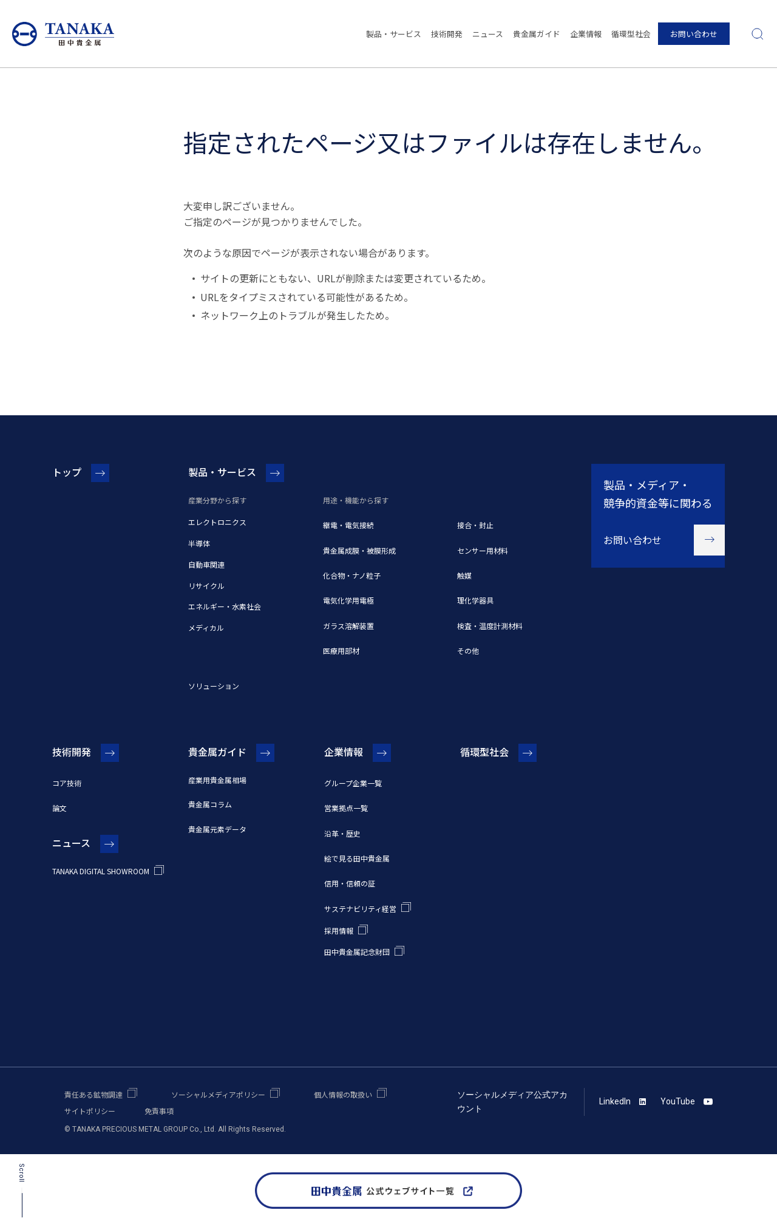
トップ (66, 471)
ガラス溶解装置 (348, 625)
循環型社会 (631, 33)
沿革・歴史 (342, 833)
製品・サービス (393, 33)
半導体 (199, 543)
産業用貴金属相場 (217, 780)
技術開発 (447, 33)
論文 (59, 808)
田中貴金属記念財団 (357, 952)
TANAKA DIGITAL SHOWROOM (100, 871)
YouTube (686, 1101)
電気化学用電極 (348, 600)
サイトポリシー (89, 1111)
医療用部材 (341, 650)
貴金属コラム (210, 804)
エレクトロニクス (217, 522)
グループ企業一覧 (353, 783)
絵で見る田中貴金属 (357, 858)
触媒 (464, 575)
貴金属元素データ (217, 829)
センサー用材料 (482, 550)
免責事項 (159, 1111)
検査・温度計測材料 (490, 625)
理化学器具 (475, 600)
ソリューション (213, 686)
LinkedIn (622, 1101)
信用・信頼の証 (349, 883)
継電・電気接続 (348, 525)
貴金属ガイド (536, 33)
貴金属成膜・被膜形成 (359, 550)
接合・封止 (475, 525)
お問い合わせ (694, 33)
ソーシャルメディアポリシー (218, 1094)
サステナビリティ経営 (360, 908)
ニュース (487, 33)
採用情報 (338, 930)
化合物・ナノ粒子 (352, 575)
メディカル (206, 627)
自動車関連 (206, 564)
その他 (468, 650)
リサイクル (206, 585)
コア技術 (66, 783)
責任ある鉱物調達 (93, 1094)
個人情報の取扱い (343, 1094)
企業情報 (586, 33)
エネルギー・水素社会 (224, 606)
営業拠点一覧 (346, 808)
